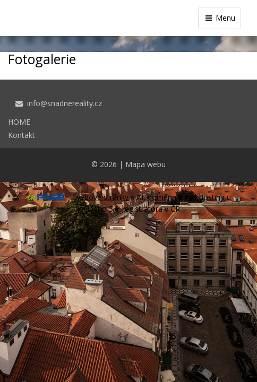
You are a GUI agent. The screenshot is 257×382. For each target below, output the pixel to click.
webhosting (205, 197)
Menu (219, 18)
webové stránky (101, 197)
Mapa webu (145, 164)
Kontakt (21, 135)
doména (162, 197)
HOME (19, 122)
